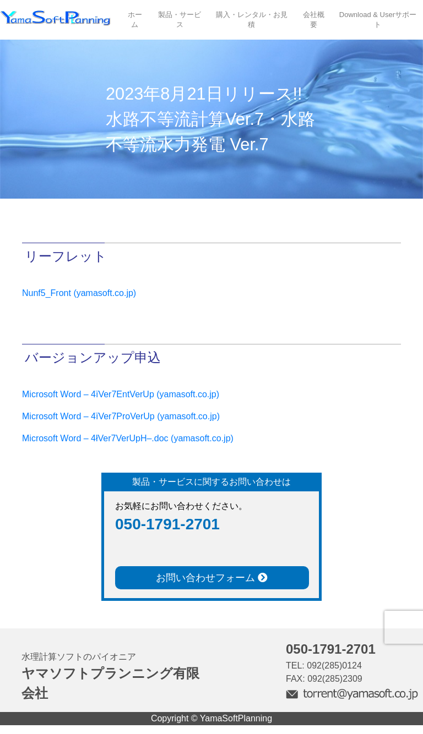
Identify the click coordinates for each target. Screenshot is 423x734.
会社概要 (313, 19)
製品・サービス (179, 19)
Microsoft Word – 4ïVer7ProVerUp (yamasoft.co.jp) (121, 416)
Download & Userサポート (377, 19)
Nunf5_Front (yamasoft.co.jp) (79, 293)
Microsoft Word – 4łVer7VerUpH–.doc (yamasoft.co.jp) (128, 438)
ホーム (135, 19)
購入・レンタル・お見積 (252, 19)
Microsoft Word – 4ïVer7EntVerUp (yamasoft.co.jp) (120, 394)
